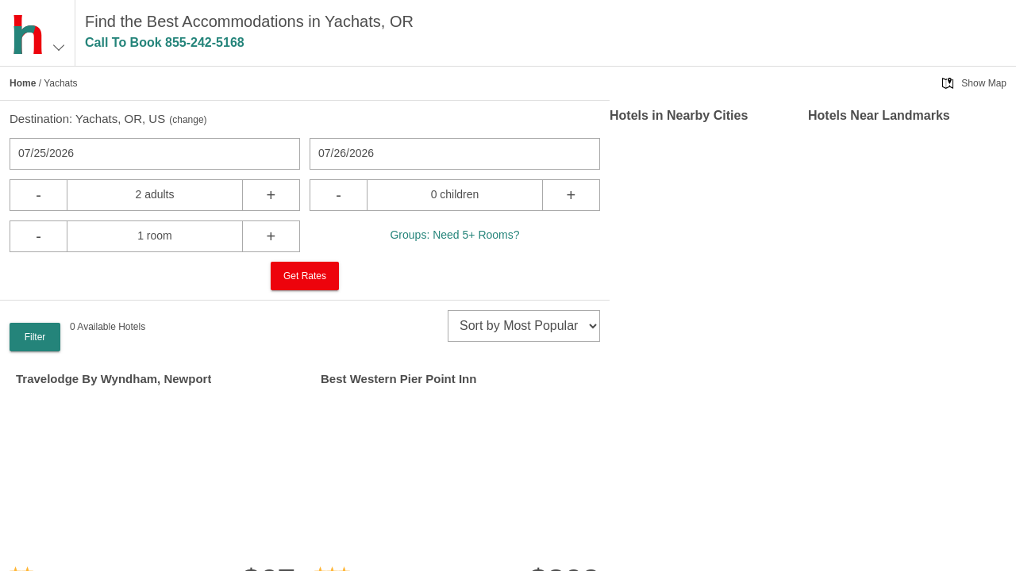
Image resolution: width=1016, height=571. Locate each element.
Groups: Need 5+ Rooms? (454, 234)
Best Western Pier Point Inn (398, 378)
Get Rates (304, 276)
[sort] (524, 326)
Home (23, 83)
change (187, 119)
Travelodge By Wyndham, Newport (113, 378)
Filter (35, 337)
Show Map (983, 83)
